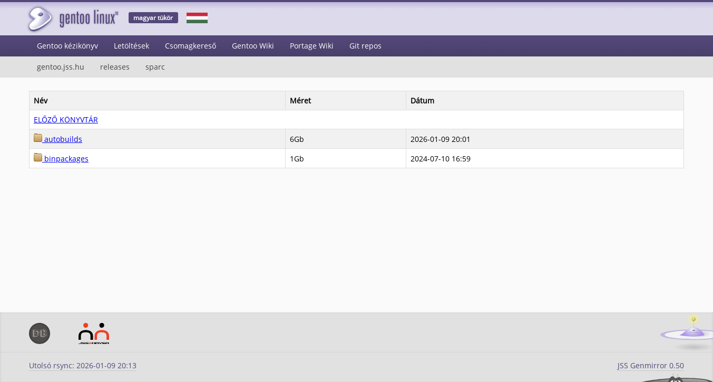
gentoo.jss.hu (60, 67)
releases (115, 67)
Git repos (365, 46)
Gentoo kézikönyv (67, 46)
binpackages (61, 159)
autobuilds (58, 139)
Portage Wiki (312, 46)
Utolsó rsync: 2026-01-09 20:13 (82, 365)
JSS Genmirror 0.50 (651, 365)
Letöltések (131, 46)
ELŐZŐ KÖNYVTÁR (66, 119)
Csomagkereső (190, 46)
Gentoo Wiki (253, 46)
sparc (155, 67)
